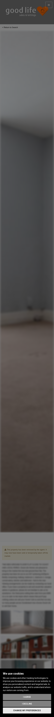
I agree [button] (27, 697)
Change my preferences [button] (27, 710)
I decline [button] (27, 704)
